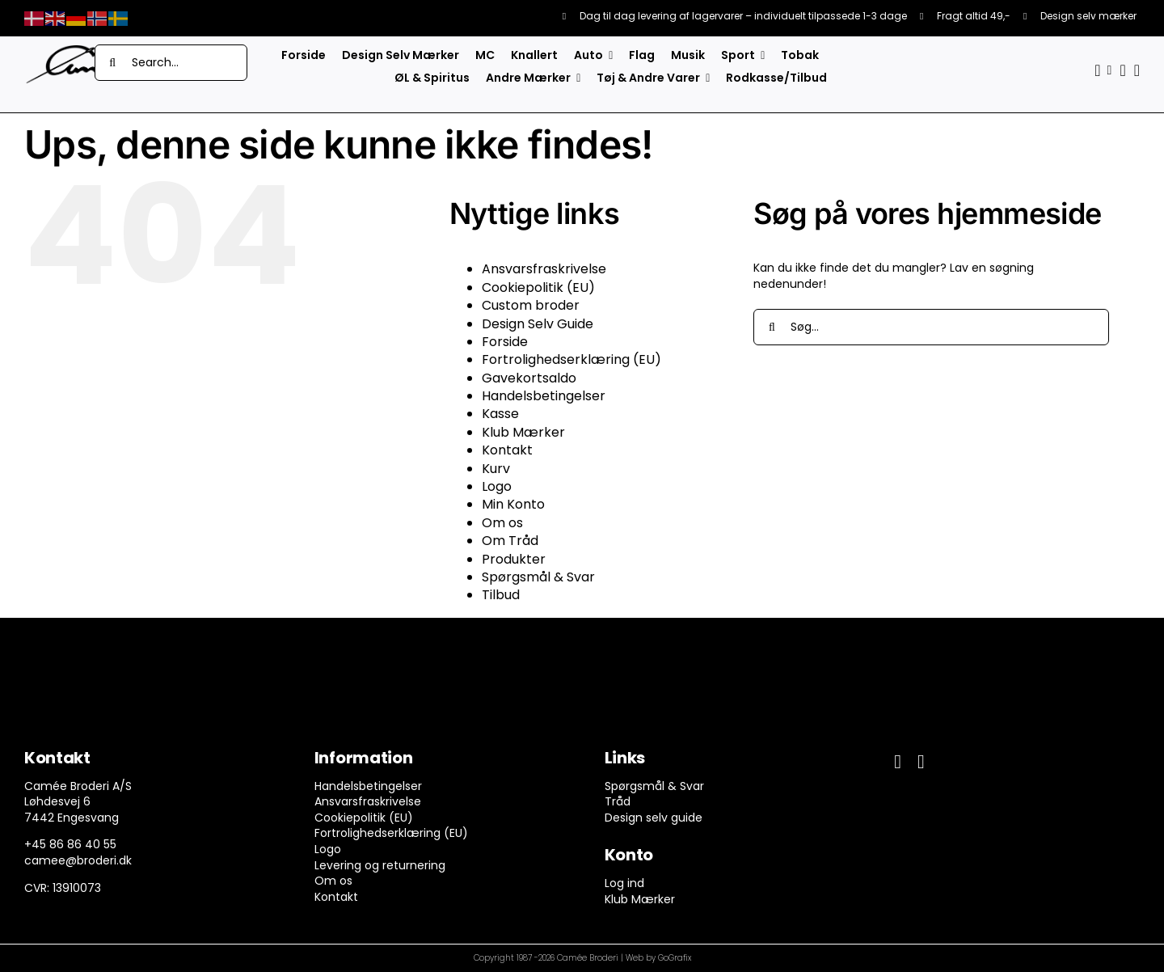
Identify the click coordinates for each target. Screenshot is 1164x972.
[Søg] (113, 62)
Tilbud (501, 594)
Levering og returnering (379, 865)
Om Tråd (510, 540)
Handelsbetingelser (543, 396)
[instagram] (921, 761)
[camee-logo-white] (72, 50)
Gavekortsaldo (529, 378)
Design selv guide (653, 817)
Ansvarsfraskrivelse (544, 269)
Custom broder (531, 305)
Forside (505, 341)
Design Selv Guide (537, 324)
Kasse (500, 413)
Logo (497, 486)
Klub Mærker (523, 432)
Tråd (617, 801)
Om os (502, 522)
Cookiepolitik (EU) (538, 287)
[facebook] (897, 761)
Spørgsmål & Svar (538, 577)
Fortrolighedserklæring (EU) (571, 359)
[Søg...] (931, 327)
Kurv (496, 468)
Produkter (514, 559)
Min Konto (513, 504)
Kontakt (507, 450)
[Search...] (171, 62)
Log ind (624, 883)
